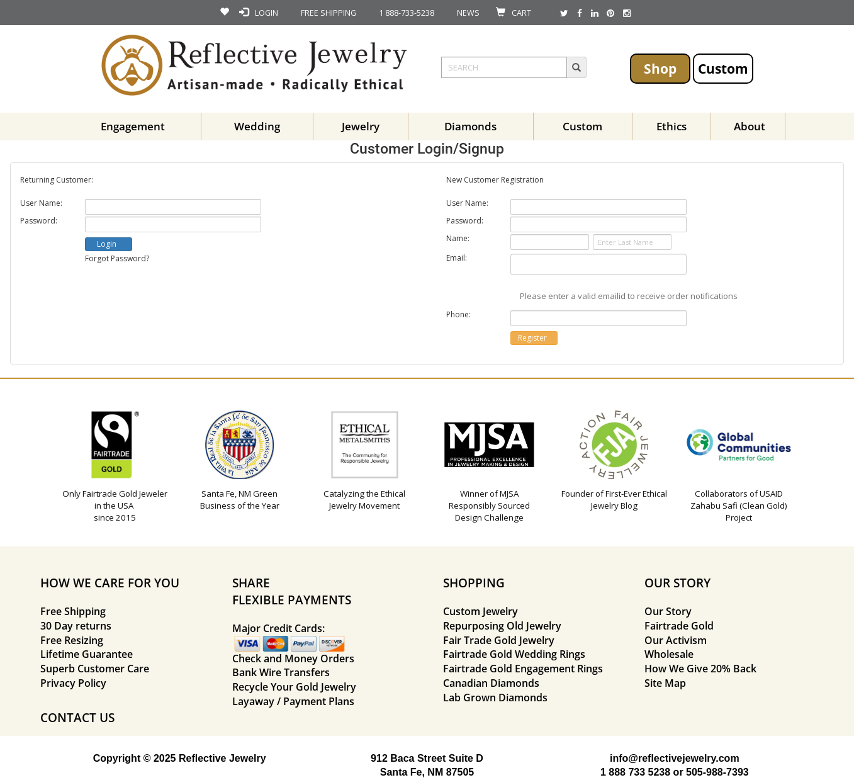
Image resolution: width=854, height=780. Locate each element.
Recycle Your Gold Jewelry (294, 687)
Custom (723, 68)
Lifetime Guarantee (86, 654)
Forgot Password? (117, 258)
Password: (38, 221)
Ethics (671, 126)
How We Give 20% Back (700, 668)
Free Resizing (71, 640)
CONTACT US (77, 717)
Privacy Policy (73, 683)
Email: (456, 258)
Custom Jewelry (480, 611)
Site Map (665, 683)
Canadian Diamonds (491, 683)
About (749, 126)
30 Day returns (75, 626)
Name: (457, 238)
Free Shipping (73, 611)
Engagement (133, 126)
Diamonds (470, 126)
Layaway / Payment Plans (293, 701)
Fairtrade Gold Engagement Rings (523, 668)
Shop (660, 68)
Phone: (458, 314)
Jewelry (360, 126)
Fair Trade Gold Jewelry (498, 640)
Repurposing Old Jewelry (502, 626)
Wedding (257, 126)
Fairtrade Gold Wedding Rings (514, 654)
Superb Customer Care (94, 668)
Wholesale (669, 654)
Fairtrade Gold (679, 626)
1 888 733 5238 (635, 772)
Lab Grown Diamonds (495, 697)
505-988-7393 (717, 772)
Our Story (668, 611)
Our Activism (675, 640)
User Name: (41, 203)
